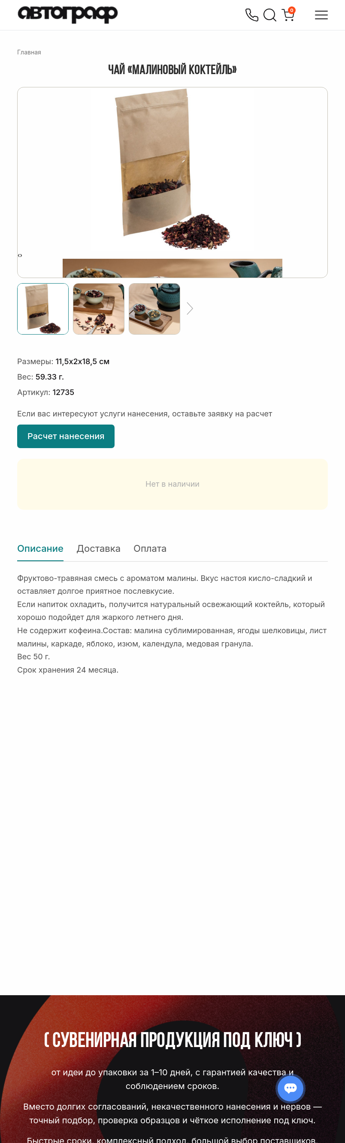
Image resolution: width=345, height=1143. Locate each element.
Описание (40, 548)
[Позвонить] (251, 15)
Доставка (98, 548)
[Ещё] (190, 309)
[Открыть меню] (321, 15)
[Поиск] (269, 15)
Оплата (149, 548)
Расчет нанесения (65, 436)
